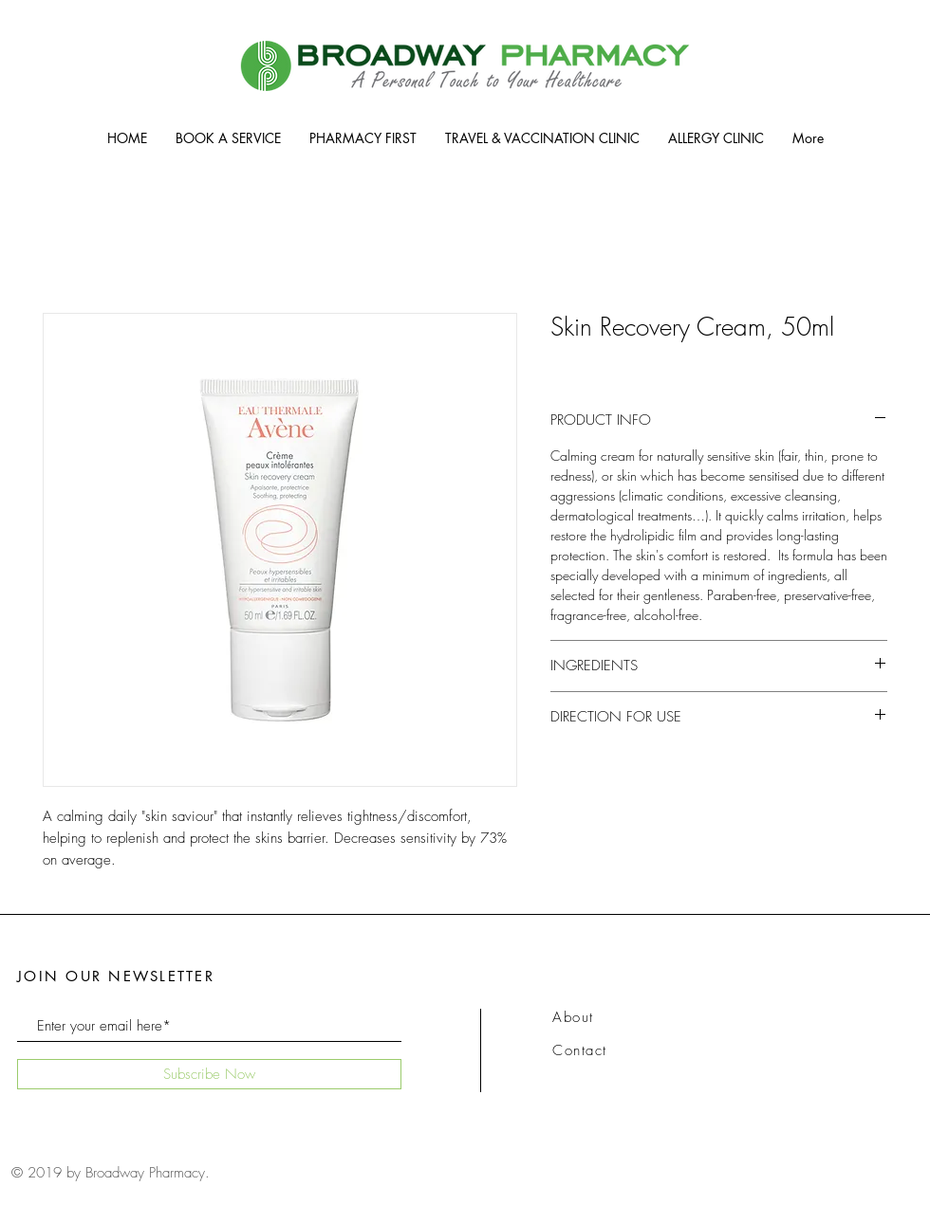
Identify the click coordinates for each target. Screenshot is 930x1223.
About (573, 1017)
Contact (579, 1050)
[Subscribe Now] (209, 1074)
